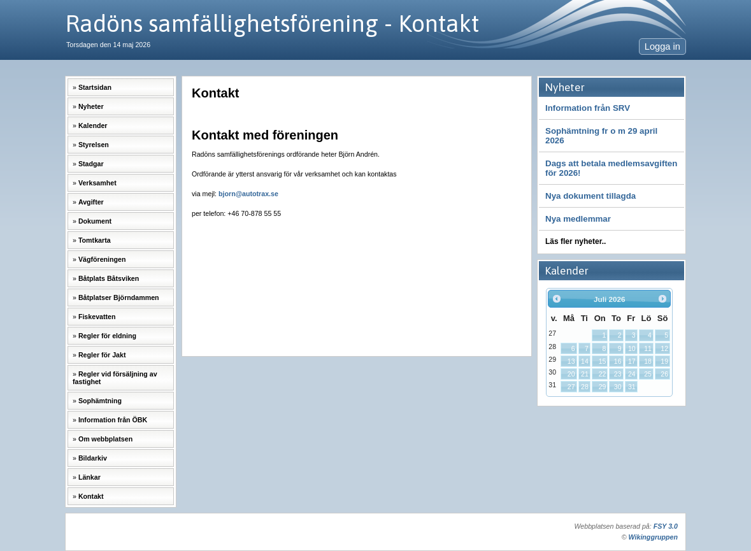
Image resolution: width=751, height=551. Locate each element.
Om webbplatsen (105, 439)
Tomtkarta (94, 240)
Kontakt (91, 496)
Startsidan (94, 87)
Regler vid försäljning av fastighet (115, 377)
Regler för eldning (107, 336)
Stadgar (91, 164)
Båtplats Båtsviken (108, 278)
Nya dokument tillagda (590, 196)
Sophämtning (100, 400)
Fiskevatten (97, 316)
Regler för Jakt (102, 355)
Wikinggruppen (653, 537)
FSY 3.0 (666, 526)
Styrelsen (93, 144)
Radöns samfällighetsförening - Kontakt (272, 23)
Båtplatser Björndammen (118, 297)
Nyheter (91, 106)
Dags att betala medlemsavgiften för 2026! (611, 168)
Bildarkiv (92, 458)
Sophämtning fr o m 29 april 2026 (601, 135)
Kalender (93, 125)
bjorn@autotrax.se (248, 193)
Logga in (662, 46)
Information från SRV (587, 108)
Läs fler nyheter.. (575, 241)
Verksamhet (97, 183)
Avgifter (91, 202)
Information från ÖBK (112, 420)
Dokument (94, 221)
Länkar (89, 477)
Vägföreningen (102, 259)
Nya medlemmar (578, 219)
